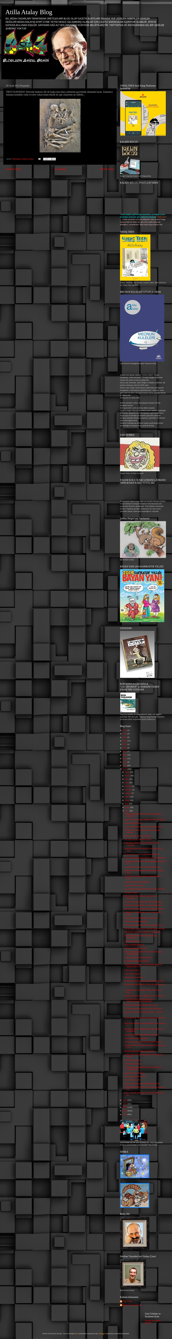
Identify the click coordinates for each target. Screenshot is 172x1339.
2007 (125, 1114)
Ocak (127, 811)
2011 (125, 1100)
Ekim (127, 779)
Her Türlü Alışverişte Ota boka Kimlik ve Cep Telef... (145, 889)
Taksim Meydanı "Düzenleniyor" (137, 882)
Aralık (127, 772)
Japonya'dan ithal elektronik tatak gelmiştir (141, 1035)
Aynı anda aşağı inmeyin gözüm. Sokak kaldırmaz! (145, 858)
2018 (125, 748)
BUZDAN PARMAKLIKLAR (135, 948)
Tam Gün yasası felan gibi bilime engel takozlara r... (145, 909)
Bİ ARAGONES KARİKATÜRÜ (137, 961)
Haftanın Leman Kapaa (134, 885)
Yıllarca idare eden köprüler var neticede (141, 918)
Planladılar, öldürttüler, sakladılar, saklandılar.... (143, 932)
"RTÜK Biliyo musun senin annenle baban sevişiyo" (145, 929)
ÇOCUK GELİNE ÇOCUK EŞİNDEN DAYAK (142, 1084)
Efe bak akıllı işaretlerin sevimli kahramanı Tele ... (144, 925)
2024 (125, 730)
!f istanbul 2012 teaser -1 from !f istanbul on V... (143, 867)
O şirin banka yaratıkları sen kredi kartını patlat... (144, 827)
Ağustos (128, 786)
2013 (125, 765)
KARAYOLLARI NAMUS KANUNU (138, 958)
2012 (125, 769)
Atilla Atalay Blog (28, 12)
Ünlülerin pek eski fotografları (136, 921)
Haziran (128, 793)
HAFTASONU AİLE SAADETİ (136, 1038)
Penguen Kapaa (131, 893)
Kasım (128, 776)
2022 (125, 734)
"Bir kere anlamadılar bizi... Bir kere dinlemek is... (144, 905)
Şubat (127, 807)
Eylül (127, 783)
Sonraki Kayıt (13, 169)
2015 (125, 758)
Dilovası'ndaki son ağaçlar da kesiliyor (140, 1051)
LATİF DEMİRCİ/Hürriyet (134, 945)
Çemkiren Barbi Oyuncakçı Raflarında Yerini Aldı (144, 981)
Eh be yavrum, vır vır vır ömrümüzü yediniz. (142, 854)
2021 (125, 737)
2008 (125, 1111)
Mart (127, 804)
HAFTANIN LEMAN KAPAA (136, 1076)
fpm (76, 1334)
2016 (125, 755)
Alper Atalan (127, 1301)
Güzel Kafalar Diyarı (133, 941)
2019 (125, 744)
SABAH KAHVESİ (132, 970)
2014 (125, 762)
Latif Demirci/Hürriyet (133, 823)
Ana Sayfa (60, 169)
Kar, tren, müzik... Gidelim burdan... (139, 839)
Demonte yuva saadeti (133, 977)
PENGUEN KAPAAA (133, 1060)
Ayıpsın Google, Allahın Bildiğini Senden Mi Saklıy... (145, 820)
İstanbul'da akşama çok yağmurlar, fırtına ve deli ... (145, 996)
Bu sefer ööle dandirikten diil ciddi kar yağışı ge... (144, 902)
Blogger (102, 1334)
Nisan (127, 800)
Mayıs (127, 797)
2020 (125, 741)
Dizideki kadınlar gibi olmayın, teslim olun (141, 1005)
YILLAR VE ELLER (132, 1080)
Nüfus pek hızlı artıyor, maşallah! (138, 836)
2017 (125, 751)
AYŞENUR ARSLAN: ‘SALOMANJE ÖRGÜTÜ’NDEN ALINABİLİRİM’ (139, 1000)
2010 (125, 1104)
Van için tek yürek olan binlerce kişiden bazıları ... (144, 1042)
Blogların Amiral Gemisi (132, 1305)
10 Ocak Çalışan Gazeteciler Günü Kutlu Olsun (143, 1008)
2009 (125, 1107)
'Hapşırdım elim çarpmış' (134, 1073)
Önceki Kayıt (107, 169)
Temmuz (128, 790)
